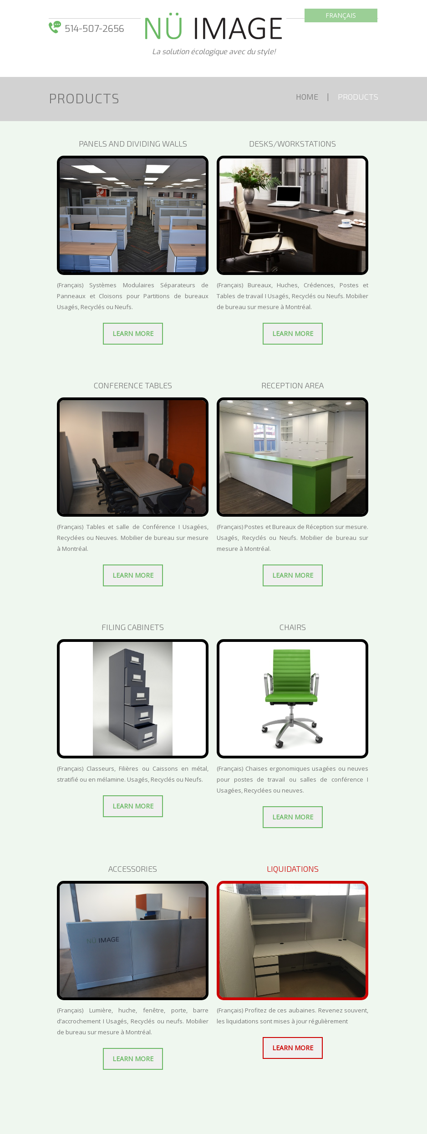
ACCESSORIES (132, 869)
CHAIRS (293, 627)
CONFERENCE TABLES (133, 385)
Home (307, 97)
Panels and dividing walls (133, 143)
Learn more (132, 333)
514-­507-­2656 (94, 29)
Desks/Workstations (292, 143)
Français (340, 15)
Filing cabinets (133, 627)
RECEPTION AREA (292, 385)
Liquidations (293, 869)
